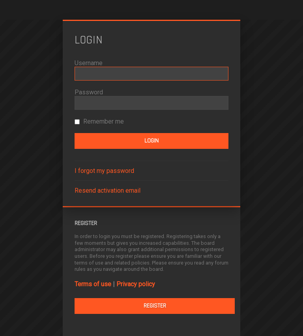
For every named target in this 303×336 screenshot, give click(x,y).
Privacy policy (135, 284)
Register (155, 306)
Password (89, 92)
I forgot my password (104, 171)
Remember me (99, 121)
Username (89, 63)
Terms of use (93, 284)
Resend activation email (107, 190)
